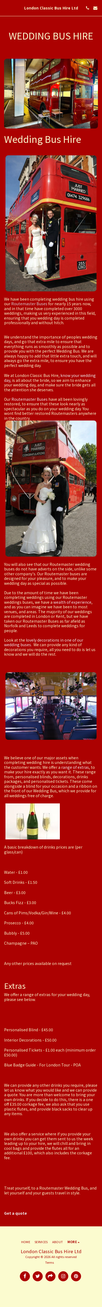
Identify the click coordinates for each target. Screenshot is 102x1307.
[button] (6, 8)
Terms (49, 1262)
